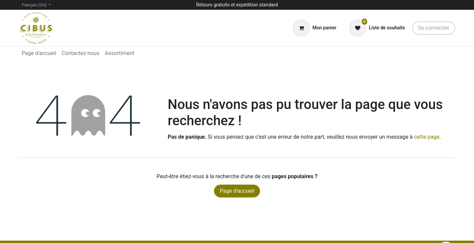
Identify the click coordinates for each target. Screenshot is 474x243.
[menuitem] (39, 53)
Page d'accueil (237, 191)
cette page (427, 137)
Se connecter (433, 28)
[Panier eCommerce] (314, 28)
